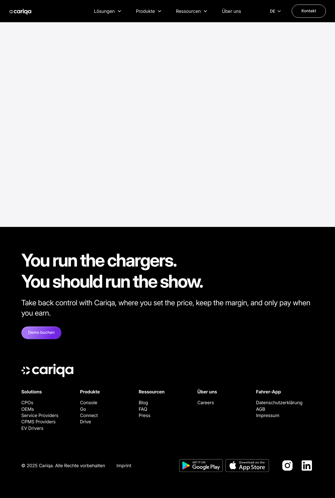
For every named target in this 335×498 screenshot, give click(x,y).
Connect (89, 415)
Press (144, 415)
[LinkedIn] (307, 465)
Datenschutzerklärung (279, 402)
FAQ (143, 409)
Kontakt (308, 11)
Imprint (124, 465)
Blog (143, 402)
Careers (205, 402)
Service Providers (39, 415)
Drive (85, 421)
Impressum (267, 415)
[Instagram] (287, 465)
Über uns (231, 11)
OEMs (27, 409)
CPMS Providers (38, 421)
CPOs (27, 402)
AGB (260, 409)
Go (83, 409)
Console (88, 402)
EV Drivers (32, 428)
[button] (108, 11)
